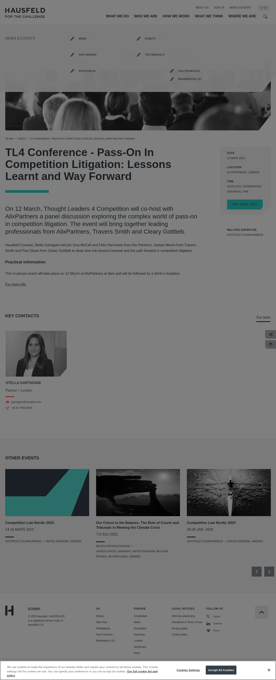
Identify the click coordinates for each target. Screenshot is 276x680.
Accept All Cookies (221, 673)
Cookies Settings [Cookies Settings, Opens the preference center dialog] (188, 673)
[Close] (269, 673)
